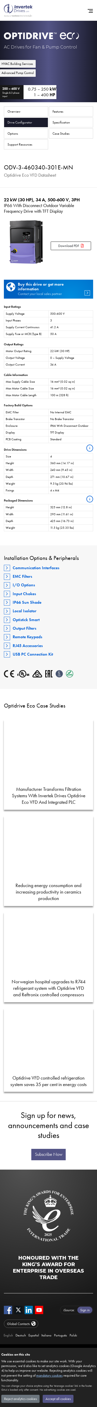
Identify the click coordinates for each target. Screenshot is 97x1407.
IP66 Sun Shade (27, 602)
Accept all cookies (58, 1398)
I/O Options (24, 585)
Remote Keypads (27, 637)
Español (33, 1335)
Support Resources (20, 144)
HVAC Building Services (17, 63)
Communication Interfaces (36, 568)
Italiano (46, 1335)
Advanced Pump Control (18, 73)
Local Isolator (24, 611)
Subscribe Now (48, 1154)
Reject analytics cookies (20, 1398)
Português (60, 1335)
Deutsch (21, 1335)
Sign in (85, 1310)
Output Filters (24, 628)
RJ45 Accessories (28, 645)
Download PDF (68, 246)
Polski (73, 1335)
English (8, 1335)
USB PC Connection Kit (33, 654)
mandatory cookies (49, 1375)
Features (58, 111)
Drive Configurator (20, 122)
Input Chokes (24, 593)
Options (13, 133)
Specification (61, 122)
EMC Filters (22, 576)
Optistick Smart (26, 619)
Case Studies (61, 133)
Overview (14, 111)
